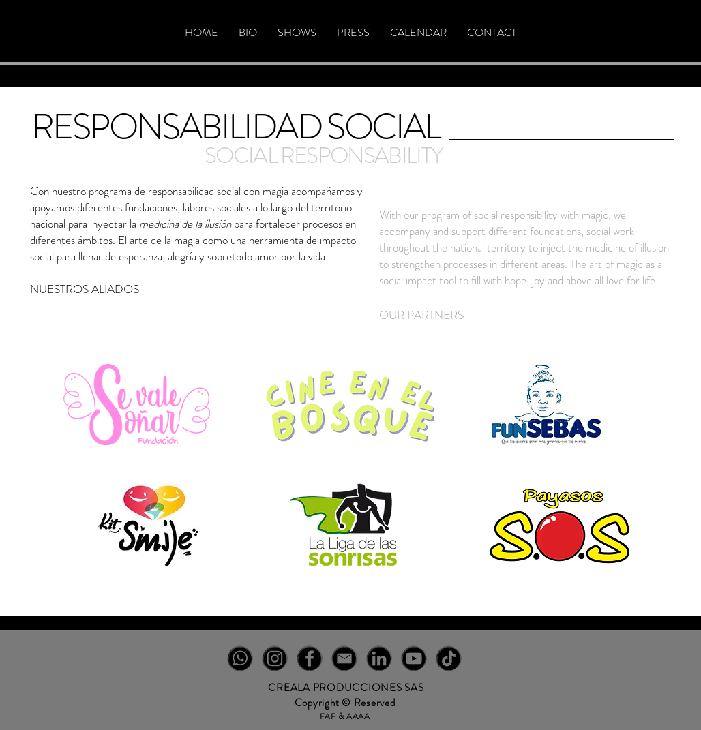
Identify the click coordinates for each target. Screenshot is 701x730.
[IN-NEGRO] (379, 658)
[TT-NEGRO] (449, 658)
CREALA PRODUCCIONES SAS (345, 687)
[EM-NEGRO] (344, 658)
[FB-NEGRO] (310, 658)
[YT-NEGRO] (414, 658)
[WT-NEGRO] (240, 658)
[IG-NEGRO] (275, 658)
